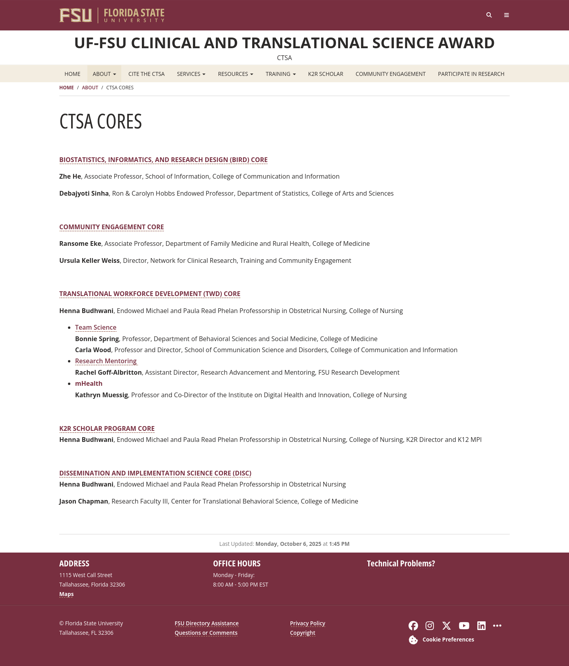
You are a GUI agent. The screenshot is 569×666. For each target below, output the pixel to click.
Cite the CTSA (146, 73)
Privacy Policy (307, 623)
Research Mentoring (106, 361)
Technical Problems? (401, 563)
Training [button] (281, 73)
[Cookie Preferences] (439, 639)
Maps (66, 594)
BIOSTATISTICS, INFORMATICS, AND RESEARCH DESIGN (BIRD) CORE (163, 159)
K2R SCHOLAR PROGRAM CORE (107, 428)
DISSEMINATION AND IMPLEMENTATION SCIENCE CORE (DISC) (155, 473)
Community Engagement (391, 73)
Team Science (96, 327)
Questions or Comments (206, 632)
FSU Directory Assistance (207, 623)
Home (72, 73)
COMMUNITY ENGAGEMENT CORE (111, 227)
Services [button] (191, 73)
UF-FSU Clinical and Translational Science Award (284, 42)
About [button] (104, 73)
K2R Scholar (325, 73)
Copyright (302, 632)
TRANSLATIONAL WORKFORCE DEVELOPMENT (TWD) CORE (150, 293)
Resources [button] (235, 73)
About (90, 87)
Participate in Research (471, 73)
